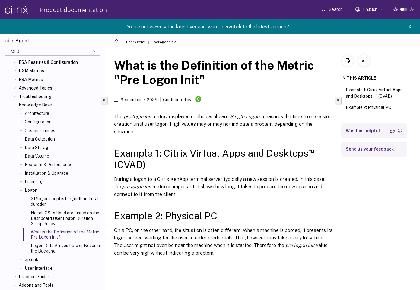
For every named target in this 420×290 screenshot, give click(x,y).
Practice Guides (34, 276)
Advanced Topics (35, 88)
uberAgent (135, 42)
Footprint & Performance (48, 164)
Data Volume (37, 156)
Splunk (31, 259)
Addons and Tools (36, 285)
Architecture (37, 113)
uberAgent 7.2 (163, 42)
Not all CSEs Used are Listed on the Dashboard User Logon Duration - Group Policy (65, 218)
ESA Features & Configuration (48, 62)
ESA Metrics (31, 79)
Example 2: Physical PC (372, 107)
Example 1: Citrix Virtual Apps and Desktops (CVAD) (374, 93)
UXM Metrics (31, 70)
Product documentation (73, 10)
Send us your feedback (370, 149)
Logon (31, 190)
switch (233, 27)
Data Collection (40, 139)
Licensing (34, 181)
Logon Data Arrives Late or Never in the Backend (65, 248)
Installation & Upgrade (46, 173)
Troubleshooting (35, 96)
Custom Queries (40, 130)
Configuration (38, 121)
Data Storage (38, 147)
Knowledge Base (35, 105)
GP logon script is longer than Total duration (65, 201)
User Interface (38, 268)
